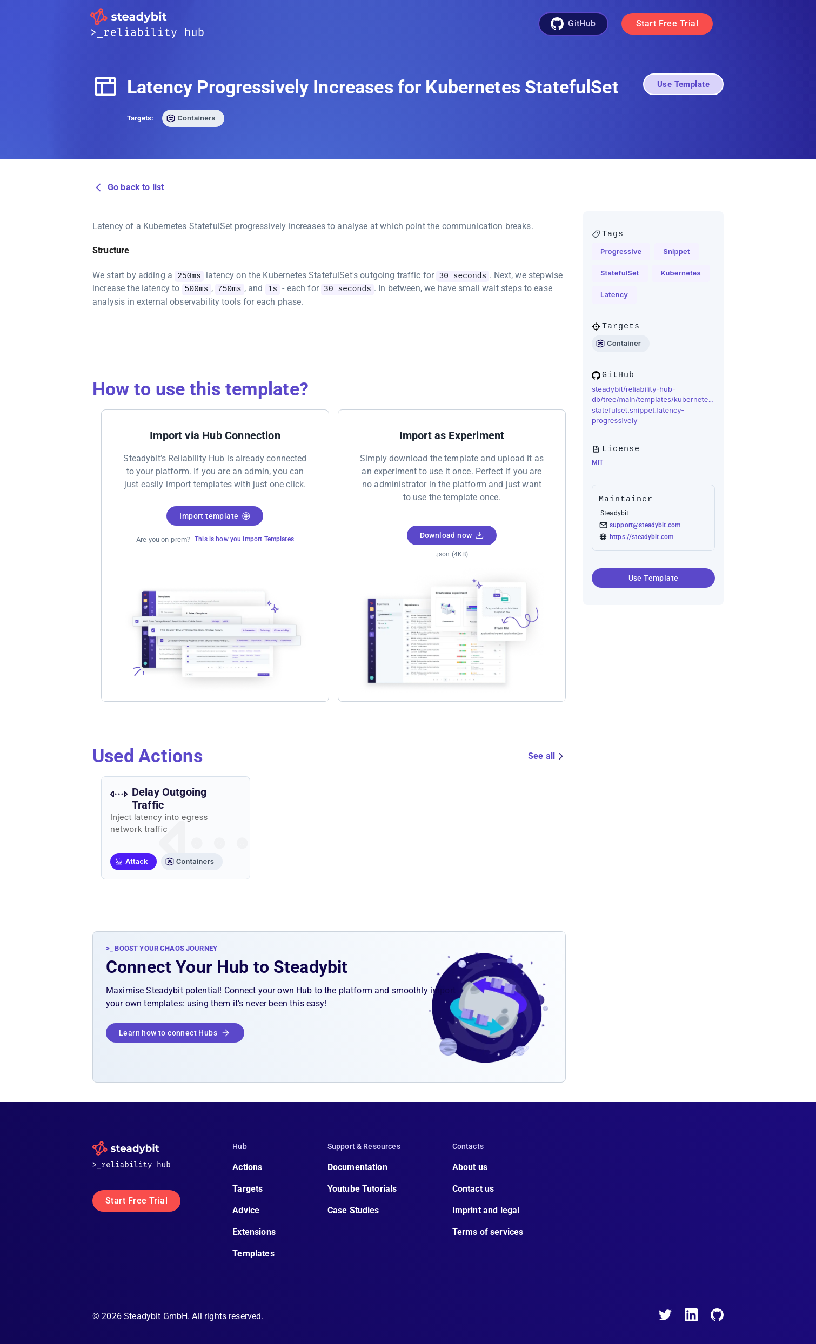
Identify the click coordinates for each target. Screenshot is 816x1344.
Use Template (683, 84)
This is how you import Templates (244, 538)
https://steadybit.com (641, 537)
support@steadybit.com (645, 525)
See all (547, 755)
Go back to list (128, 187)
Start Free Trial (667, 23)
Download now (452, 534)
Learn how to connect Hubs (175, 1032)
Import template (214, 515)
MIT (597, 462)
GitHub (573, 23)
